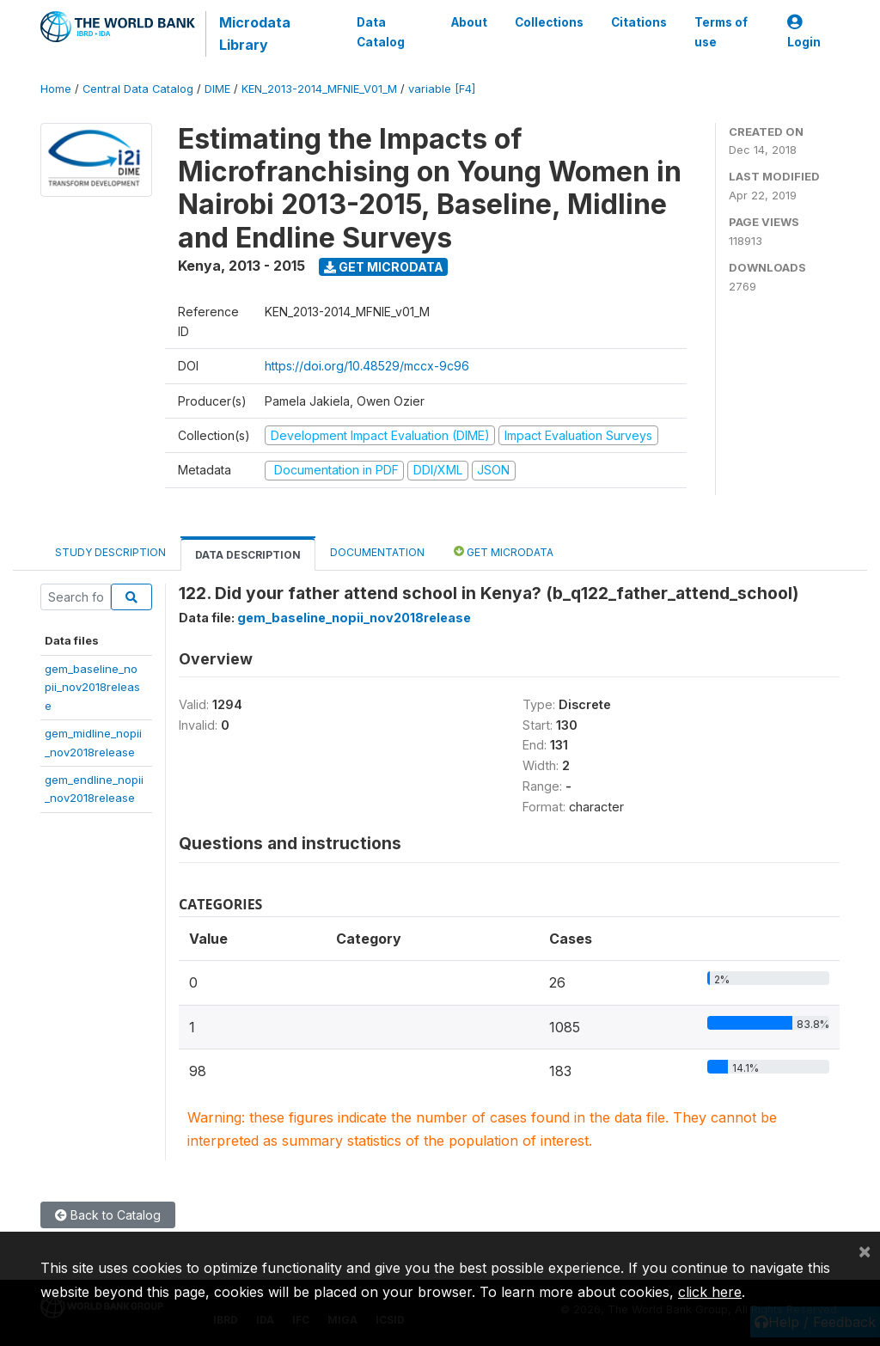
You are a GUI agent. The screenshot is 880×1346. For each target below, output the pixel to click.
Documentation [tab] (377, 552)
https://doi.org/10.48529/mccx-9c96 (367, 365)
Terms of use (721, 31)
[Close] (864, 1250)
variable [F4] (441, 89)
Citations (639, 22)
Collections (549, 22)
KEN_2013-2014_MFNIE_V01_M (319, 89)
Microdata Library (254, 33)
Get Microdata (383, 267)
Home (55, 89)
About (469, 22)
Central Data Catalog (137, 89)
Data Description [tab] (248, 554)
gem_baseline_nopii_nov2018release (92, 687)
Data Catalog (381, 31)
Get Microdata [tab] (503, 551)
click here (710, 1291)
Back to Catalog (108, 1215)
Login (804, 32)
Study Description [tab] (110, 552)
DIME (217, 89)
